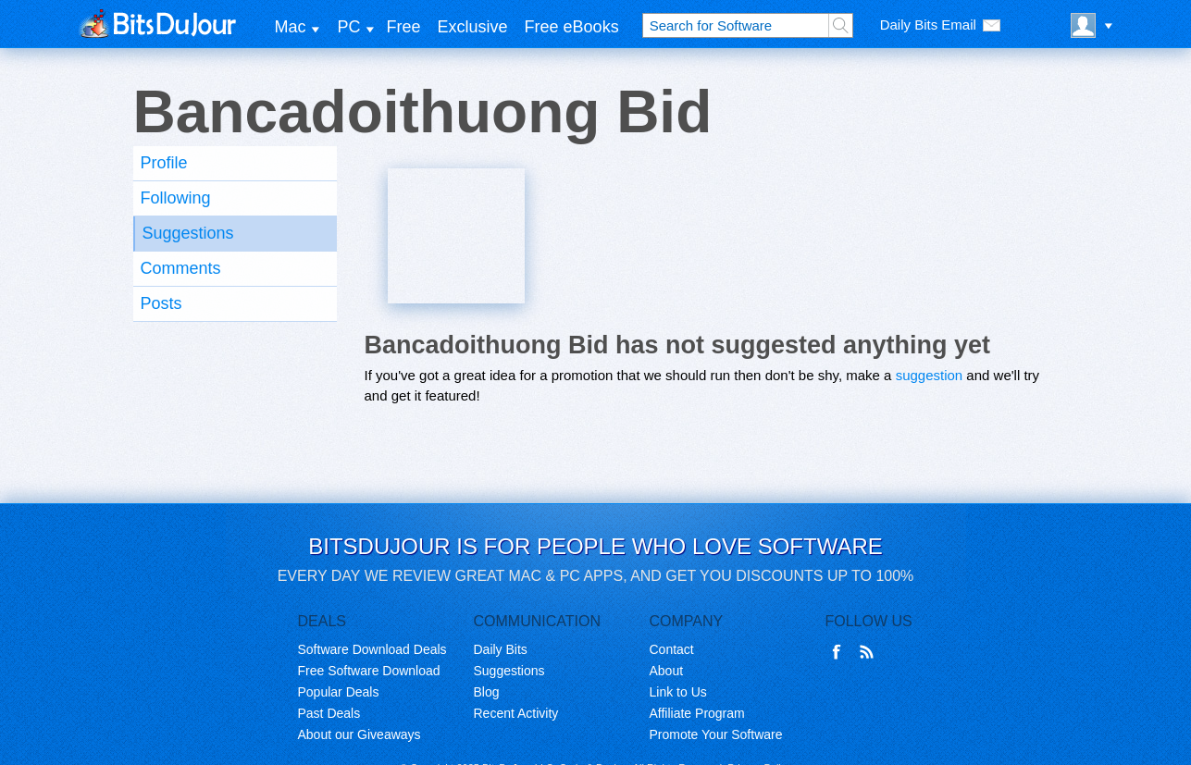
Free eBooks (572, 27)
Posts (161, 303)
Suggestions (188, 233)
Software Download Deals (372, 649)
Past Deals (329, 713)
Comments (181, 268)
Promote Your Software (716, 734)
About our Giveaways (359, 734)
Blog (487, 692)
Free (404, 27)
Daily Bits (500, 649)
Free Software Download (369, 670)
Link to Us (678, 692)
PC (349, 27)
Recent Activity (516, 713)
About (667, 670)
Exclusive (473, 27)
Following (176, 198)
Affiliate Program (697, 713)
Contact (672, 649)
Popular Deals (338, 692)
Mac (290, 27)
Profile (164, 163)
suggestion (929, 375)
